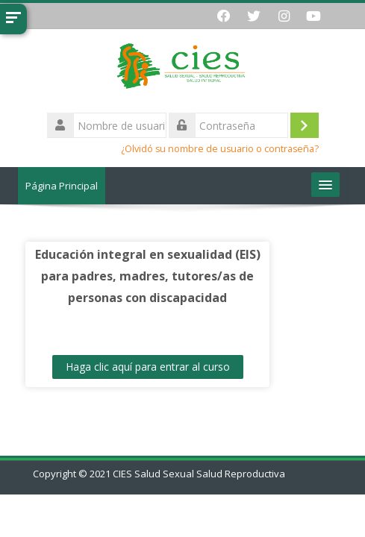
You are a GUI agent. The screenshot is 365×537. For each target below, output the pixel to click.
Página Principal (61, 185)
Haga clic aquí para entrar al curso (148, 366)
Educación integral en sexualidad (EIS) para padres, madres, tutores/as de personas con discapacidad (148, 276)
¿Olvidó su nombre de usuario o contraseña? (220, 148)
